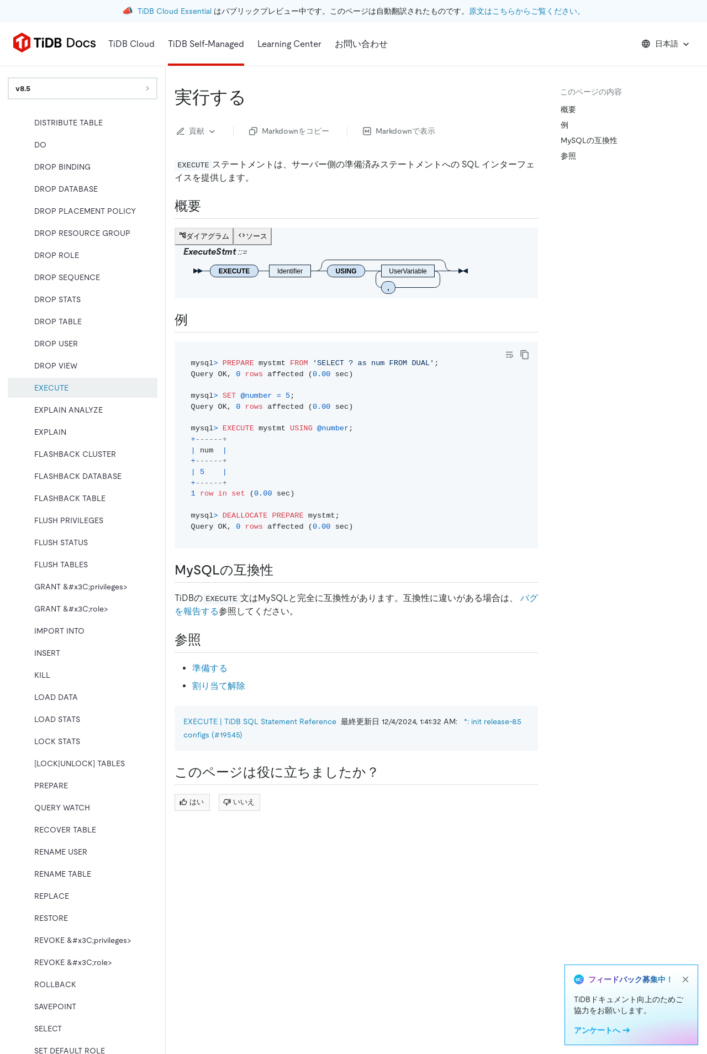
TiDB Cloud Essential (175, 11)
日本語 (666, 44)
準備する (210, 668)
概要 (568, 109)
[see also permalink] (210, 639)
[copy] (524, 354)
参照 (568, 155)
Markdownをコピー (289, 131)
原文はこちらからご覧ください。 (527, 11)
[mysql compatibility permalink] (282, 570)
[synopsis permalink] (210, 206)
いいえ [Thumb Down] (239, 802)
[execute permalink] (255, 97)
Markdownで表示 (399, 131)
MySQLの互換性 (589, 140)
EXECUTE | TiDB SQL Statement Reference (259, 721)
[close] (685, 979)
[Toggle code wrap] (509, 354)
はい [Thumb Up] (192, 802)
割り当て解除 (218, 686)
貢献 (197, 131)
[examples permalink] (196, 319)
